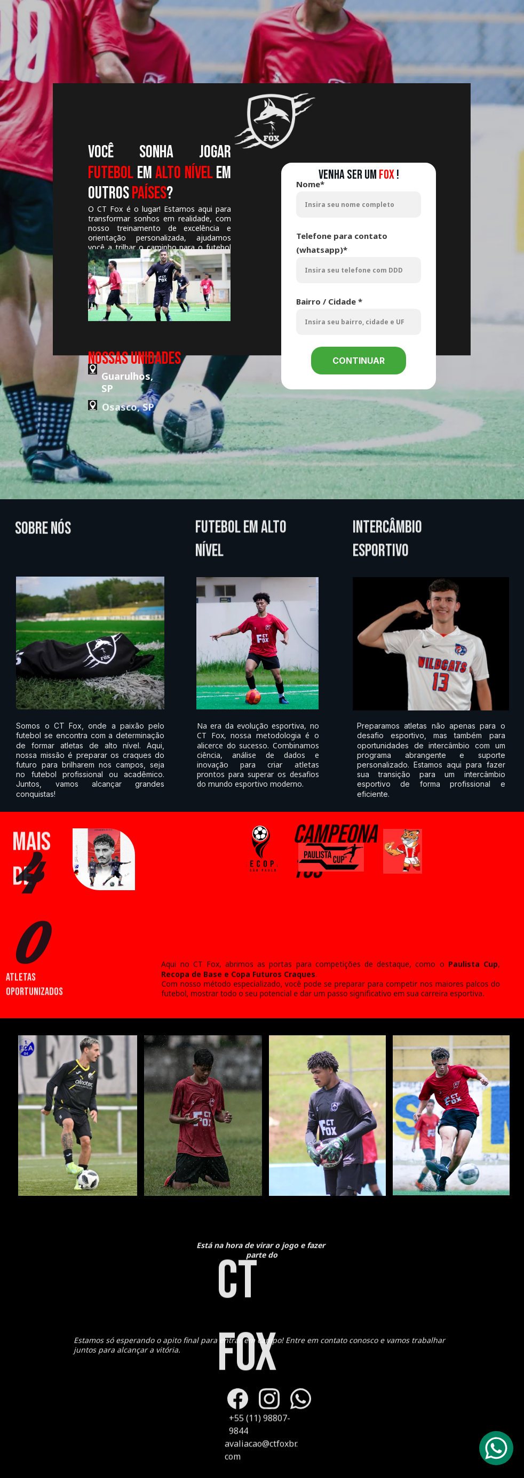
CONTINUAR (358, 360)
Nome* (310, 184)
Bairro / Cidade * (329, 301)
